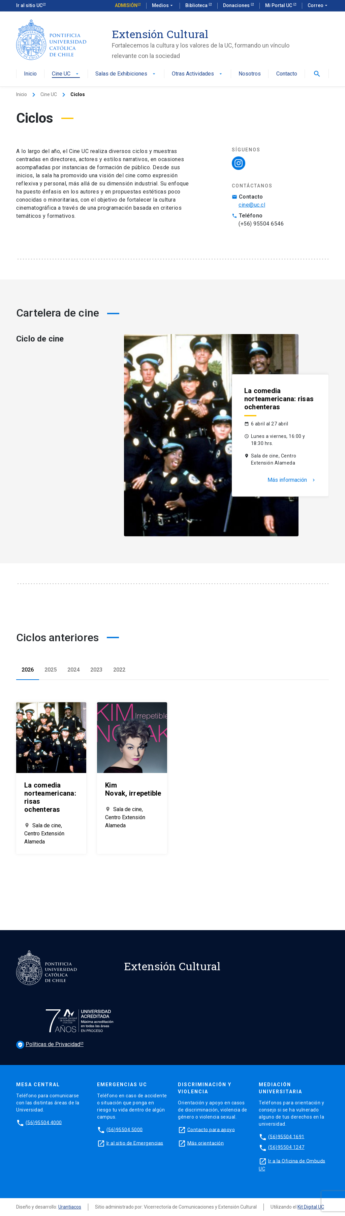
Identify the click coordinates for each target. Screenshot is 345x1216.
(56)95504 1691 (286, 1136)
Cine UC (66, 74)
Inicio (30, 74)
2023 (96, 669)
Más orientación (205, 1143)
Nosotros (250, 74)
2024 (73, 669)
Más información (292, 480)
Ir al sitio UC (29, 5)
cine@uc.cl (252, 205)
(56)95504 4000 (44, 1122)
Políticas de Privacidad (48, 1045)
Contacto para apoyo (211, 1129)
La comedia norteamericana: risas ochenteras (279, 399)
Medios (163, 6)
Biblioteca (197, 5)
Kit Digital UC (310, 1207)
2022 (119, 669)
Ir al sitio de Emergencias (134, 1143)
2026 (28, 669)
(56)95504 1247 (286, 1147)
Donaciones (237, 5)
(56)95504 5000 (124, 1129)
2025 (50, 669)
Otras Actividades (197, 74)
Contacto (286, 74)
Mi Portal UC (279, 5)
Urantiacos (69, 1207)
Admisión (126, 5)
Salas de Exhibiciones (126, 74)
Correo (318, 6)
